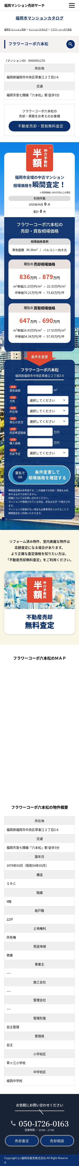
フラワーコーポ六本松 (61, 29)
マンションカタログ (38, 29)
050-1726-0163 (44, 1123)
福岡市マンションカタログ (40, 18)
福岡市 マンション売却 (15, 29)
